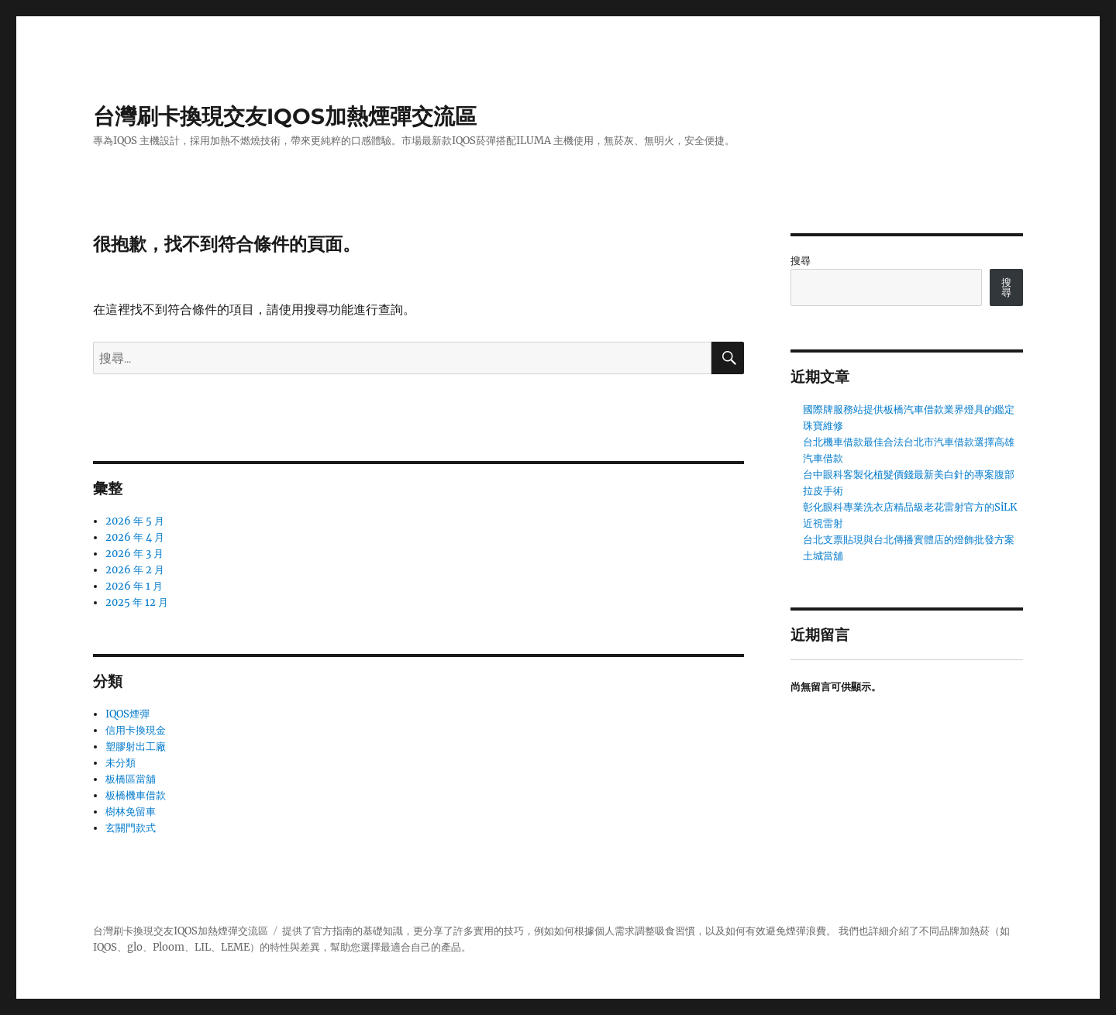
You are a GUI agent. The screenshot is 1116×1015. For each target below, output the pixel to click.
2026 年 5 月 (134, 521)
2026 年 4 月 (134, 537)
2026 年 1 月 (134, 586)
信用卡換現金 (135, 730)
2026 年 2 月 (134, 569)
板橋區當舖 (130, 779)
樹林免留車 (130, 811)
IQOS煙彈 (127, 714)
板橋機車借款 (135, 795)
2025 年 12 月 (136, 602)
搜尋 (800, 260)
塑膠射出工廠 (135, 746)
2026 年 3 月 (134, 553)
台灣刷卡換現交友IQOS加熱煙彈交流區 (285, 116)
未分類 (120, 762)
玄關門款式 (130, 827)
